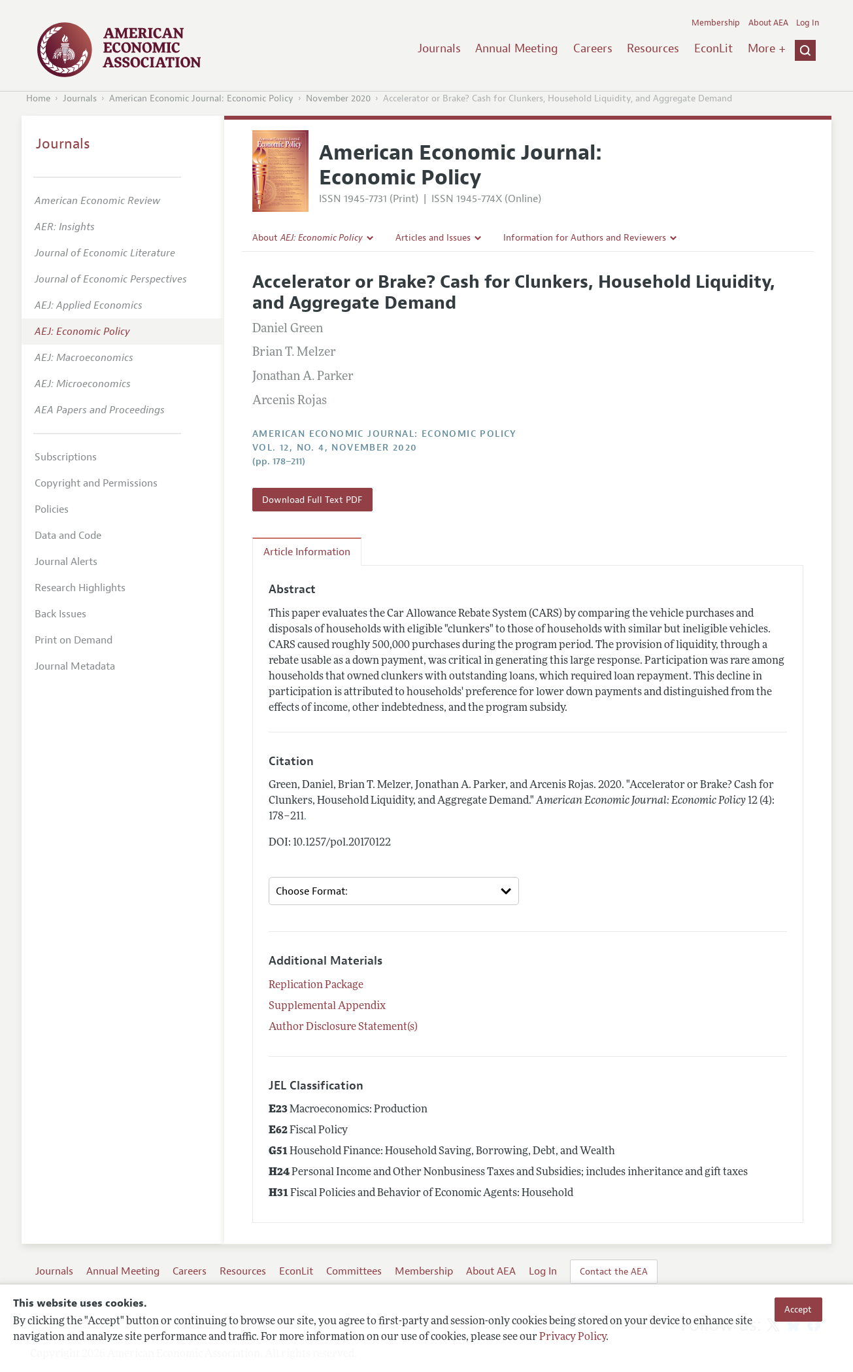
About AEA (768, 23)
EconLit (713, 48)
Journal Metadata (75, 666)
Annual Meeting (516, 48)
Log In (807, 23)
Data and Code (68, 535)
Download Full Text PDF (312, 500)
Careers (592, 48)
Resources (653, 48)
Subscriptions (66, 457)
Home (38, 98)
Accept (798, 1309)
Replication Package (316, 985)
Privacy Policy (572, 1337)
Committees (354, 1271)
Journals (439, 48)
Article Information (306, 551)
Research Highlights (80, 587)
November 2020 (338, 98)
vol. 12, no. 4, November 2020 (335, 447)
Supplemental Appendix (327, 1006)
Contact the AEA (614, 1271)
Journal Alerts (66, 561)
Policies (52, 509)
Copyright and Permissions (96, 483)
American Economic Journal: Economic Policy (201, 98)
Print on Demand (73, 640)
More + (767, 48)
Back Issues (60, 614)
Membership (716, 23)
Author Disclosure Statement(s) (343, 1027)
